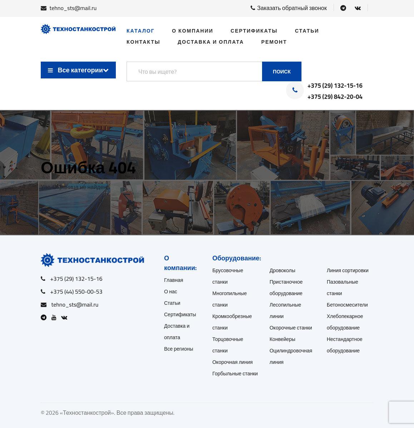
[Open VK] (358, 8)
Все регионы (178, 349)
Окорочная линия (232, 362)
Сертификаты (254, 30)
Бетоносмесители (347, 304)
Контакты (143, 42)
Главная (173, 280)
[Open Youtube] (55, 317)
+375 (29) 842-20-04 (335, 97)
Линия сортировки (348, 270)
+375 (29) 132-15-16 (335, 86)
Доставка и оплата (211, 42)
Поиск (282, 71)
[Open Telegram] (343, 8)
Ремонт (274, 42)
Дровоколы (282, 270)
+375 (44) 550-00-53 (76, 291)
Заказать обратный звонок (289, 8)
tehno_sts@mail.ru (73, 8)
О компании (192, 30)
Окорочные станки (291, 327)
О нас (170, 291)
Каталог (141, 30)
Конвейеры (282, 339)
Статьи (307, 30)
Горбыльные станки (235, 373)
